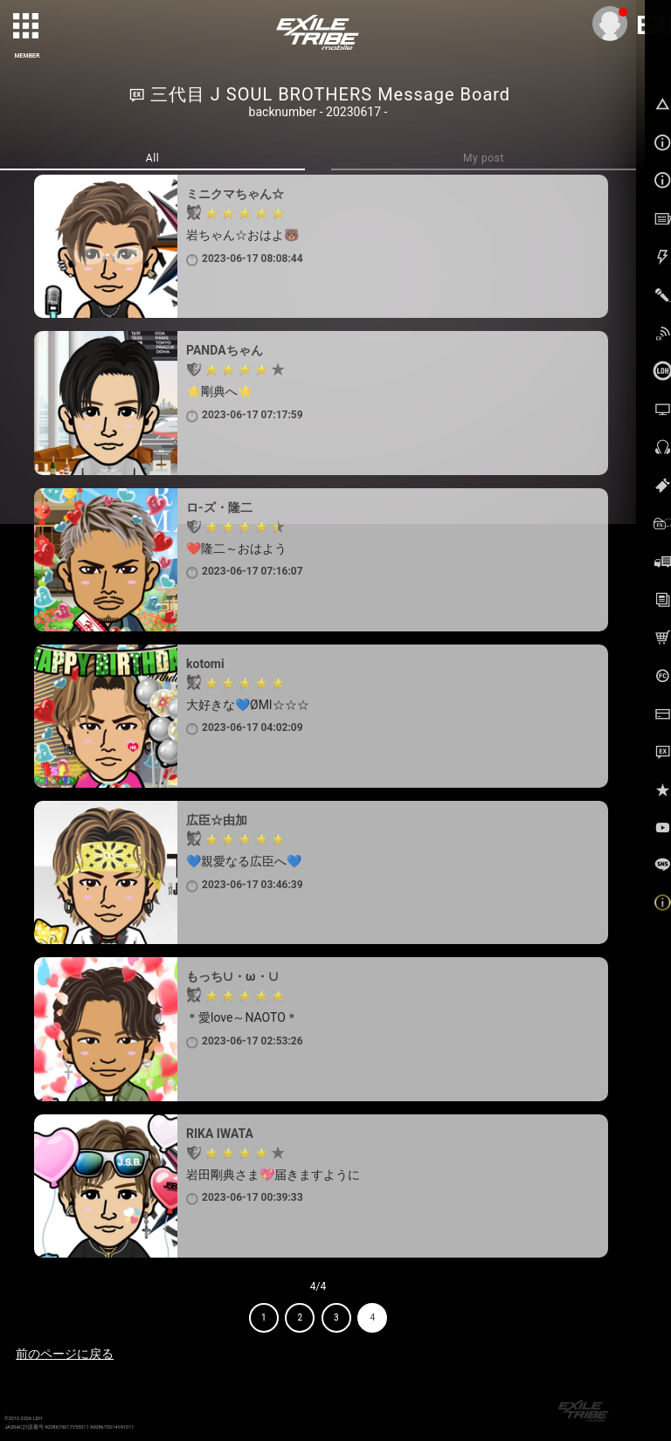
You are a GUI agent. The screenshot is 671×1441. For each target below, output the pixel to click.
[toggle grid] (27, 27)
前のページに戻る (65, 1354)
